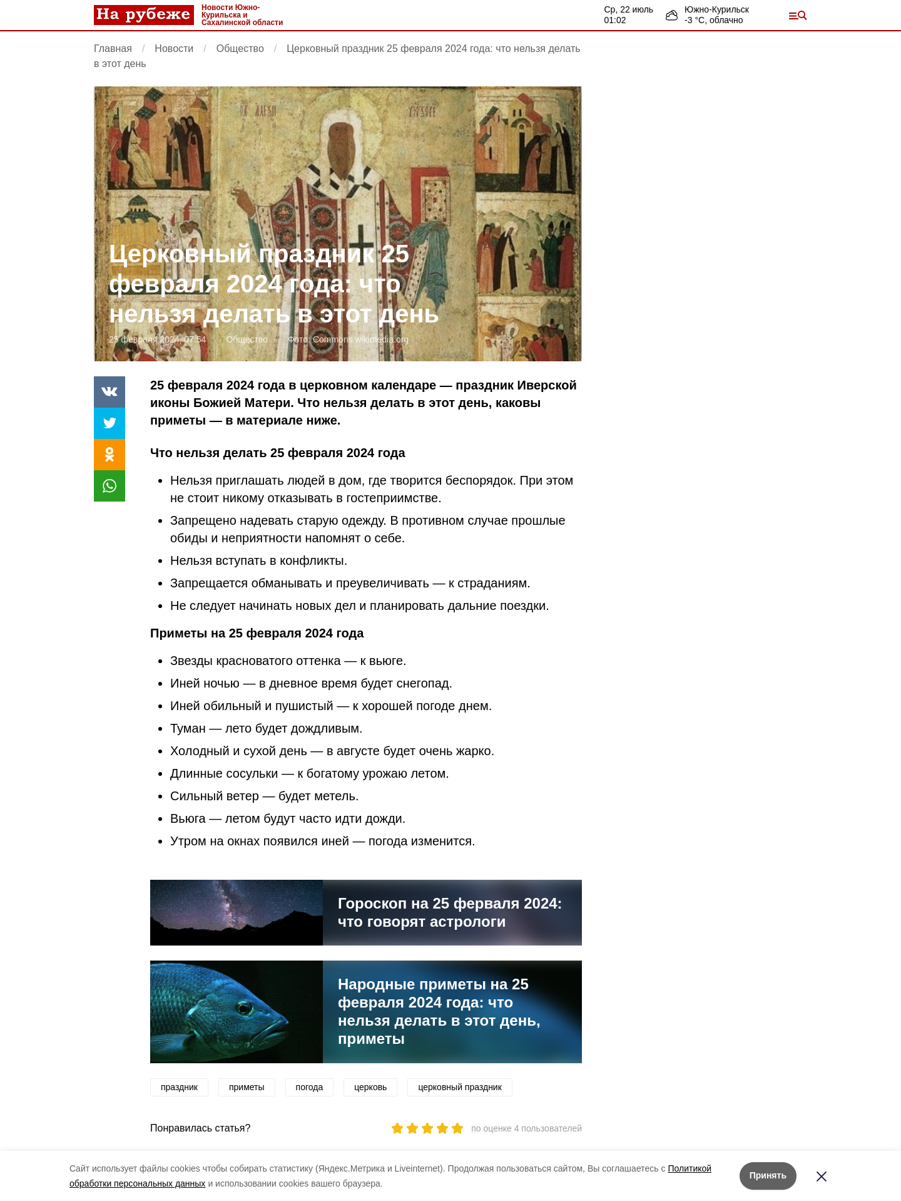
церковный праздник (459, 1087)
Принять (768, 1175)
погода (309, 1087)
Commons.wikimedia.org (361, 339)
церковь (370, 1087)
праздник (179, 1087)
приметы (247, 1087)
